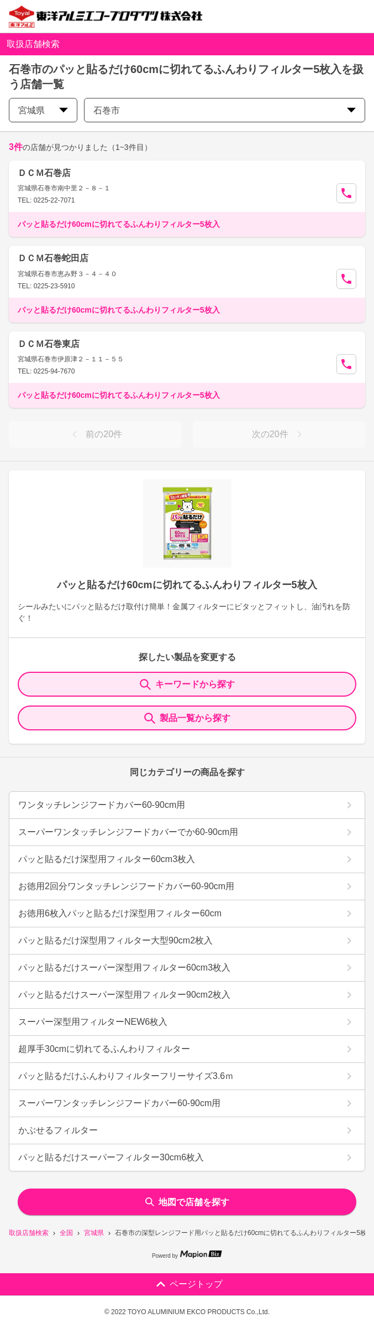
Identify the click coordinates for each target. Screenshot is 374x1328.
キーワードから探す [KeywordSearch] (187, 684)
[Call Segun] (346, 193)
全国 (66, 1233)
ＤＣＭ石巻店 (44, 173)
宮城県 (94, 1233)
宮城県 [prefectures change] (43, 110)
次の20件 (279, 434)
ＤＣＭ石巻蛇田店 (53, 258)
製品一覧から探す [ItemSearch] (187, 718)
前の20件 (95, 434)
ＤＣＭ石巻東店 (49, 344)
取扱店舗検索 (29, 1233)
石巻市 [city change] (224, 110)
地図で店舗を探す (187, 1202)
